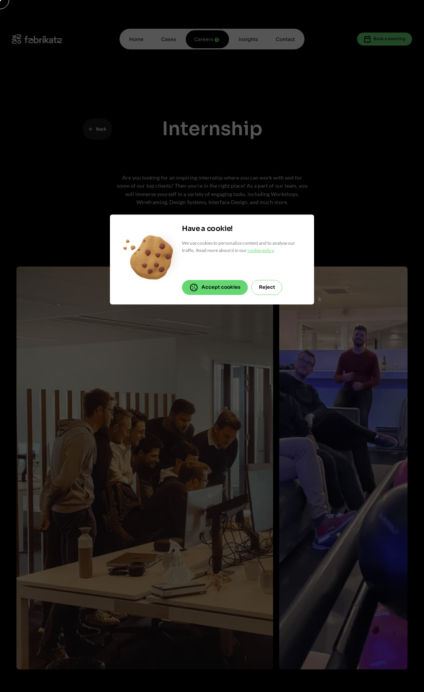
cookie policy (260, 250)
